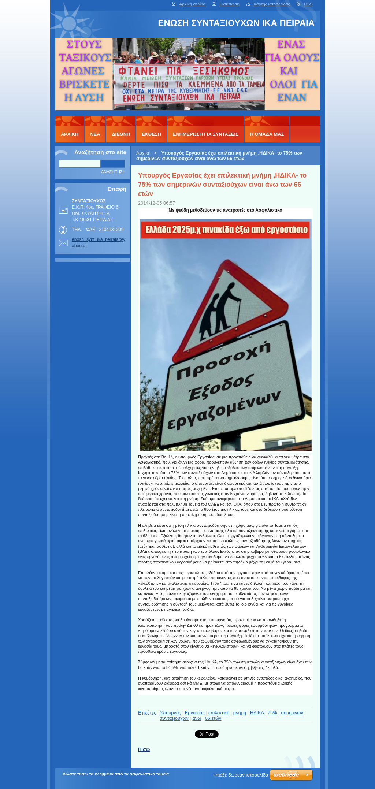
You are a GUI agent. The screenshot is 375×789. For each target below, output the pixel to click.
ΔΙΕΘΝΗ (121, 134)
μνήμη (239, 712)
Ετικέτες (147, 713)
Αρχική (143, 153)
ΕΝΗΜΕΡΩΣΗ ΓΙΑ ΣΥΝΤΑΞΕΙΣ (205, 134)
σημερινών (292, 712)
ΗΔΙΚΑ (257, 712)
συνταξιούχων (174, 718)
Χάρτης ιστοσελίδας (271, 4)
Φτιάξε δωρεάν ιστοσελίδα (240, 775)
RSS (308, 4)
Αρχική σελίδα (192, 4)
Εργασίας (195, 712)
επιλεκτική (218, 712)
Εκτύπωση (229, 4)
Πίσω (144, 749)
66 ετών (213, 718)
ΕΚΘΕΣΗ (151, 134)
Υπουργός (170, 712)
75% (272, 712)
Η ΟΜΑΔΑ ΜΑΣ (267, 134)
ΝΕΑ (95, 134)
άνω (196, 718)
